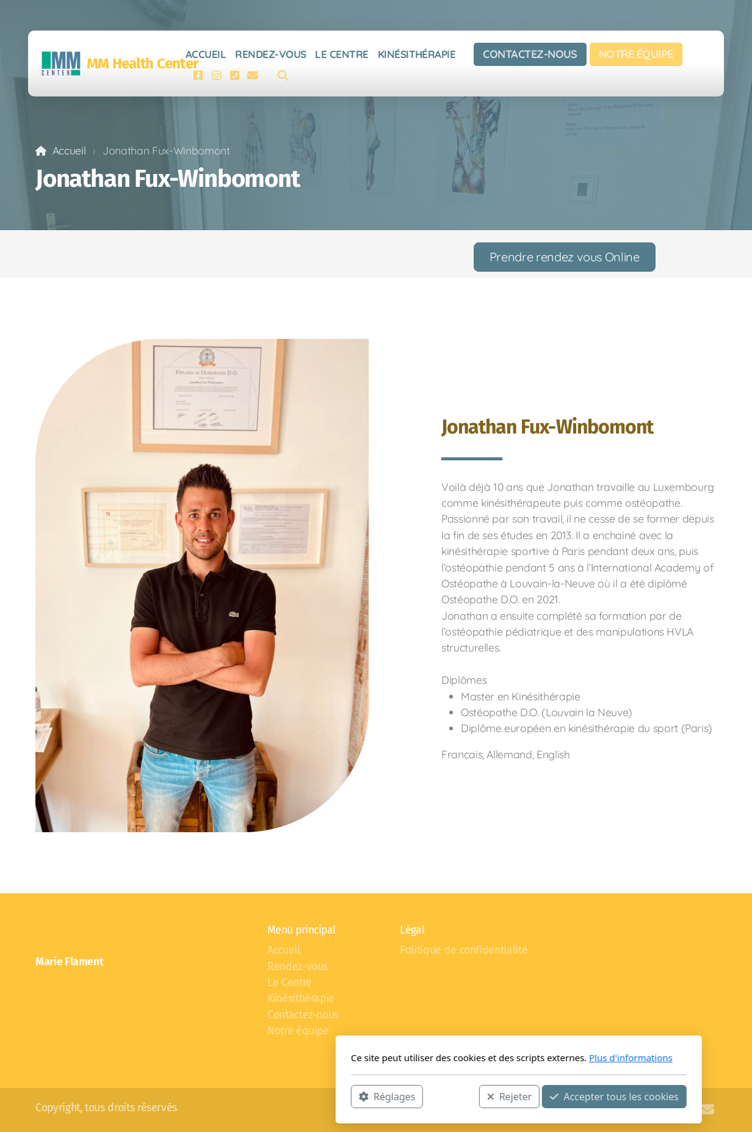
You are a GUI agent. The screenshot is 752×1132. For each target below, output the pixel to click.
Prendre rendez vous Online (565, 256)
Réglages (244, 1096)
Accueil (69, 150)
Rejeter (366, 1096)
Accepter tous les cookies (471, 1096)
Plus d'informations (488, 1057)
